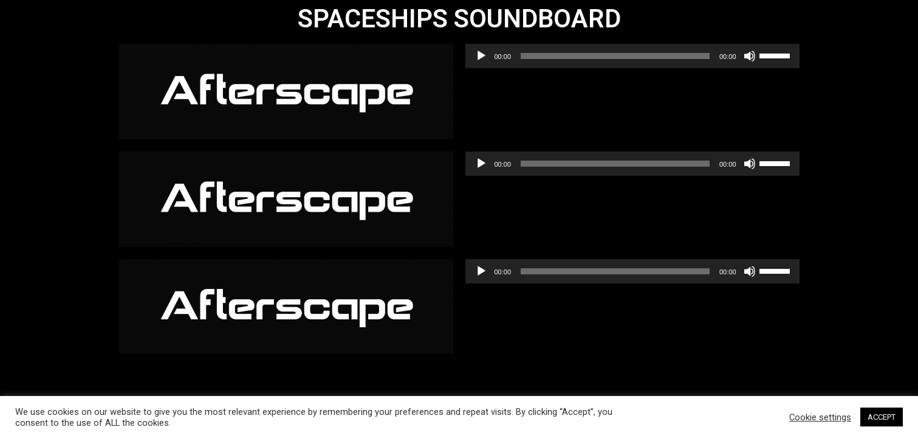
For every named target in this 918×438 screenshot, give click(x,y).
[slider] (615, 56)
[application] (632, 56)
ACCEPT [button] (882, 417)
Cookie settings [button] (820, 417)
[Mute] (750, 56)
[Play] (481, 56)
